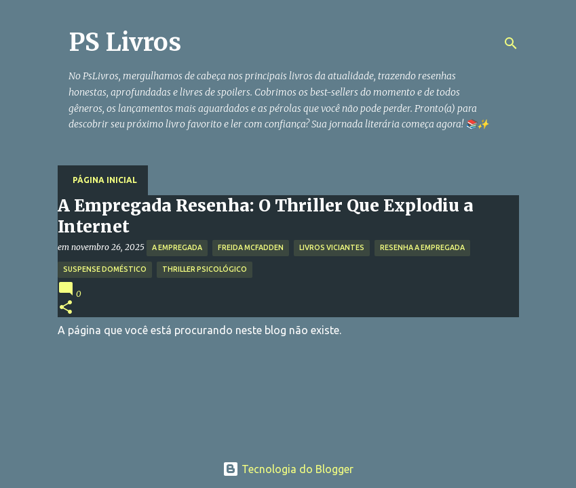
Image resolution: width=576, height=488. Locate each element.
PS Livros (125, 42)
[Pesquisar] (511, 43)
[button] (66, 308)
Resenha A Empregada (422, 247)
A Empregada (177, 247)
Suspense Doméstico (105, 269)
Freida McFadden (251, 247)
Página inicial (105, 180)
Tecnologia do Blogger (288, 469)
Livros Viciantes (331, 247)
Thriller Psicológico (204, 269)
